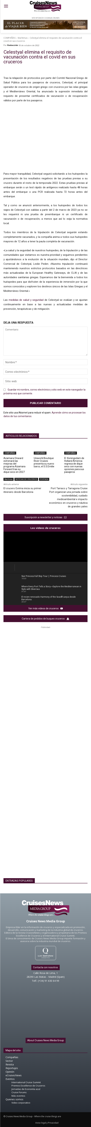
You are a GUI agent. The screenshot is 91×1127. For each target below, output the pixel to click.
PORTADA (44, 479)
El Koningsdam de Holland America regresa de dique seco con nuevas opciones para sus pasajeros (74, 465)
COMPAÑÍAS (9, 37)
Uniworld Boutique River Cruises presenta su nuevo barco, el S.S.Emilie (44, 462)
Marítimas (22, 37)
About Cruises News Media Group (45, 1040)
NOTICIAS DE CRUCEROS (26, 479)
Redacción (12, 45)
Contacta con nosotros (45, 967)
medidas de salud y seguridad (26, 299)
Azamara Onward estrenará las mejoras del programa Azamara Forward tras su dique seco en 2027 (14, 465)
